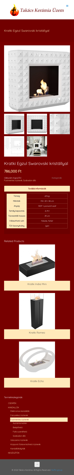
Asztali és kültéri (20, 423)
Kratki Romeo (37, 332)
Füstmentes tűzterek (13, 180)
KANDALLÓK (13, 407)
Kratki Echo (37, 381)
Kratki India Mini (37, 284)
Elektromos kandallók (19, 411)
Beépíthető (18, 427)
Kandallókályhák (17, 448)
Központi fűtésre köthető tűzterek (25, 444)
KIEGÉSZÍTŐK (13, 453)
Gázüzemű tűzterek (19, 440)
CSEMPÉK (12, 403)
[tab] (37, 189)
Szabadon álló (29, 180)
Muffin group (56, 470)
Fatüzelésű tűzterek (19, 415)
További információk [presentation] (37, 188)
